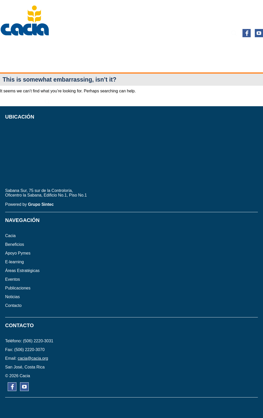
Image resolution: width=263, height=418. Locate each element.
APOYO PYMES (79, 47)
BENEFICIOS (42, 47)
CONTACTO (145, 64)
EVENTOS (203, 47)
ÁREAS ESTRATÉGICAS (160, 47)
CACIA (14, 47)
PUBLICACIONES (238, 47)
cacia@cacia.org (33, 358)
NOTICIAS (115, 64)
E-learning (115, 47)
